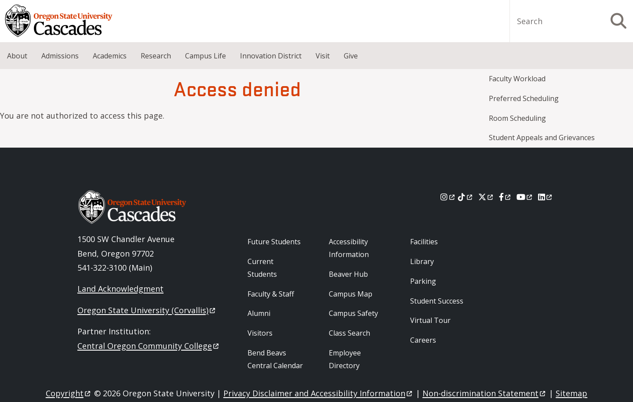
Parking (423, 281)
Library (422, 261)
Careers (423, 340)
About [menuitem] (17, 56)
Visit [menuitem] (323, 56)
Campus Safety (353, 313)
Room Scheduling (517, 118)
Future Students (274, 241)
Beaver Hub (348, 274)
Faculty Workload (517, 78)
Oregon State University (147, 310)
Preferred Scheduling (524, 98)
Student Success (436, 301)
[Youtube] (525, 197)
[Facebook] (505, 197)
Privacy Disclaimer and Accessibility (318, 393)
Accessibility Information (349, 248)
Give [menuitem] (351, 56)
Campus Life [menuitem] (205, 56)
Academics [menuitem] (110, 56)
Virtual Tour (430, 320)
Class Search (349, 333)
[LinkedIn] (545, 197)
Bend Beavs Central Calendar (275, 359)
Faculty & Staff (270, 294)
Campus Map (350, 294)
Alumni (258, 313)
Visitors (260, 333)
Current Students (262, 268)
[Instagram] (448, 197)
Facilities (424, 241)
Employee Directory (345, 359)
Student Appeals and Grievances (542, 137)
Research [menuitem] (156, 56)
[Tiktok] (465, 197)
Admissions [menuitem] (60, 56)
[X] (486, 197)
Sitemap (571, 393)
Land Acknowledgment (120, 288)
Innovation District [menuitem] (271, 56)
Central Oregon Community (148, 345)
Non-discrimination (484, 393)
